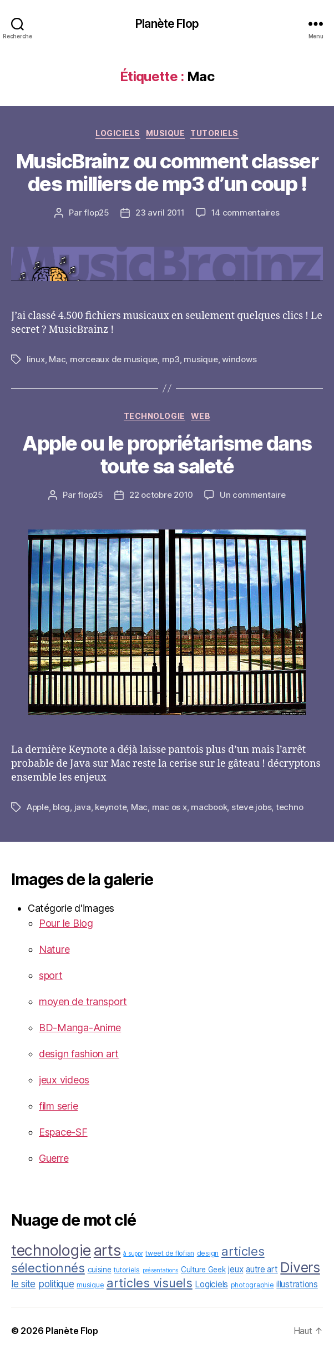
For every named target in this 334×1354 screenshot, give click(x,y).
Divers (300, 1267)
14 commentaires (245, 212)
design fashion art (79, 1054)
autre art (262, 1269)
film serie (58, 1106)
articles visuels (150, 1283)
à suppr (133, 1253)
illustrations (297, 1284)
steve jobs (251, 807)
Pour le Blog (66, 923)
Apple (38, 807)
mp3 (171, 359)
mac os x (169, 807)
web (201, 416)
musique (165, 133)
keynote (110, 807)
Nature (54, 949)
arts (107, 1250)
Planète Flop (167, 23)
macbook (209, 807)
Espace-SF (63, 1132)
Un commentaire (252, 494)
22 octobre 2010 (161, 494)
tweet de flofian (169, 1253)
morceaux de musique (114, 359)
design (208, 1253)
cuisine (100, 1269)
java (82, 807)
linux (36, 359)
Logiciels (117, 133)
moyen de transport (83, 1001)
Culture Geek (203, 1269)
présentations (161, 1270)
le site (23, 1284)
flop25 (96, 212)
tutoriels (214, 133)
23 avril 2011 (160, 212)
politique (56, 1284)
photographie (252, 1285)
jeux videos (64, 1080)
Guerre (53, 1158)
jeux (235, 1269)
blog (61, 807)
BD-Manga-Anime (80, 1027)
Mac (57, 359)
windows (239, 359)
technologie (154, 416)
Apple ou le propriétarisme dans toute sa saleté (167, 454)
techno (289, 807)
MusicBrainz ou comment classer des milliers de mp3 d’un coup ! (167, 172)
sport (51, 975)
